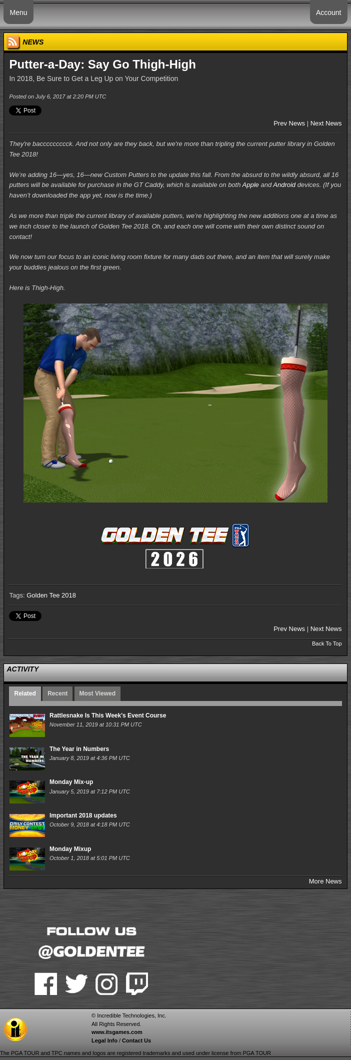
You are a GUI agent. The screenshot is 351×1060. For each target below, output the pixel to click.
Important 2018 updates (83, 815)
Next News (326, 123)
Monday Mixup (70, 849)
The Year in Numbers (79, 749)
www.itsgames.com (117, 1032)
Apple (250, 184)
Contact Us (136, 1041)
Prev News (289, 123)
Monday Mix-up (71, 782)
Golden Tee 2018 (51, 595)
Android (284, 184)
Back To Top (327, 643)
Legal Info (105, 1041)
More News (325, 881)
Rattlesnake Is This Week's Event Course (108, 715)
